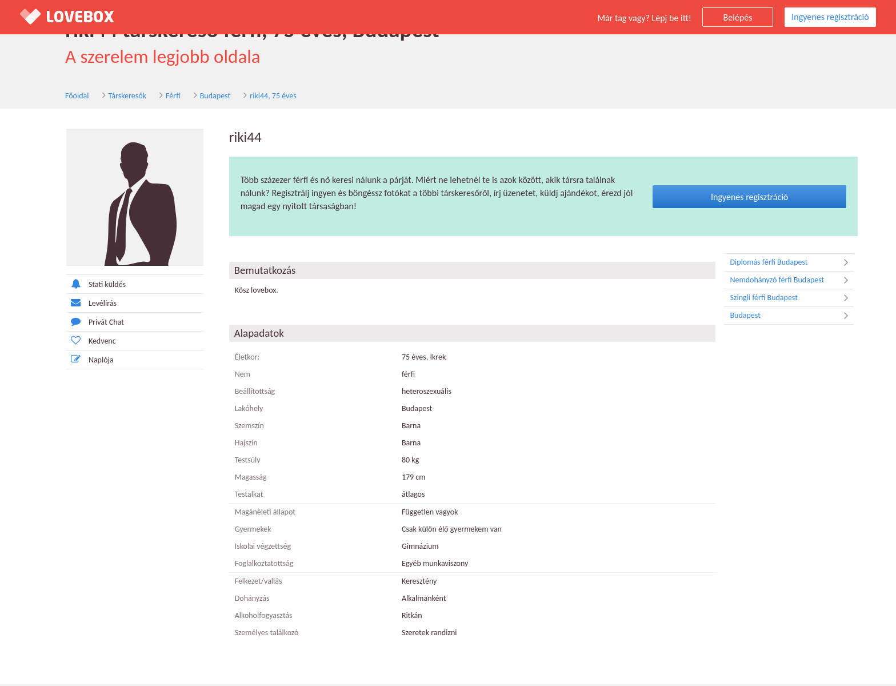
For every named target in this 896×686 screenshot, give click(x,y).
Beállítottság (245, 393)
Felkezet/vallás (249, 583)
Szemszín (239, 427)
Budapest (170, 96)
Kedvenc (81, 342)
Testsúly (238, 461)
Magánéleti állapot (255, 514)
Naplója (80, 361)
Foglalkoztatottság (254, 565)
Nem (233, 376)
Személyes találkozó (257, 634)
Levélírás (82, 304)
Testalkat (239, 496)
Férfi (128, 96)
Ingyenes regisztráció (830, 16)
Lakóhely (239, 410)
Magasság (241, 479)
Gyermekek (243, 531)
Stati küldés (86, 285)
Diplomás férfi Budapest (783, 264)
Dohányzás (242, 600)
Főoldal (32, 96)
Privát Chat (85, 323)
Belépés (738, 17)
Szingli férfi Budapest (783, 299)
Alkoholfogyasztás (254, 617)
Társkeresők (82, 96)
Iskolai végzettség (253, 548)
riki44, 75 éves (228, 96)
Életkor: (237, 359)
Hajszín (236, 444)
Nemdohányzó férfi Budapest (783, 282)
